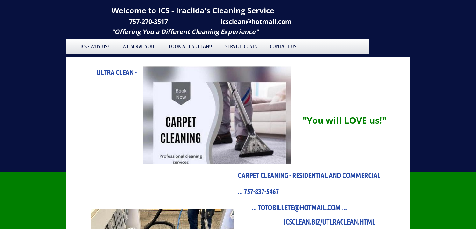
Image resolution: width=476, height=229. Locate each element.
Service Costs (241, 46)
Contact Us (283, 46)
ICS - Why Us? (94, 46)
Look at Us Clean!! (190, 46)
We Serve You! (139, 46)
